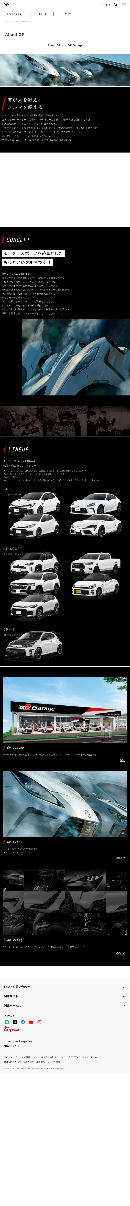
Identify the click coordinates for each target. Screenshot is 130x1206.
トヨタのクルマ (14, 14)
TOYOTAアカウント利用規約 (83, 1189)
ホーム (7, 21)
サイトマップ (10, 1189)
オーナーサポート (38, 14)
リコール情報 (54, 1194)
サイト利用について (28, 1189)
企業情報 (40, 1194)
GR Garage (75, 45)
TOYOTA (6, 4)
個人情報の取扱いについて (54, 1189)
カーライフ (65, 14)
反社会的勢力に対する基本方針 (19, 1194)
